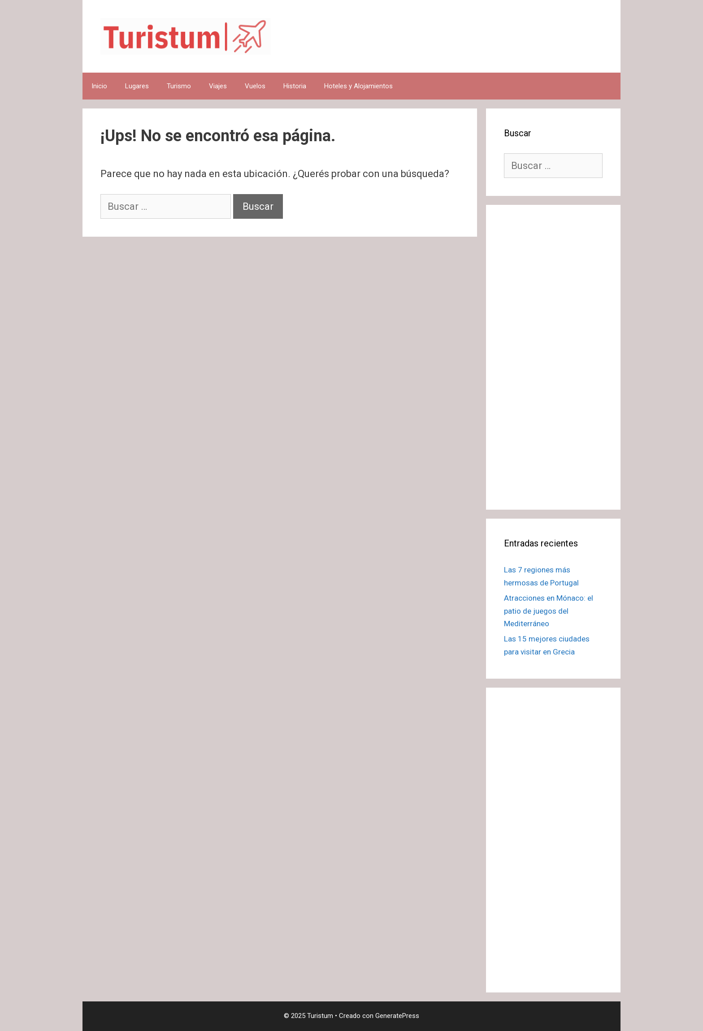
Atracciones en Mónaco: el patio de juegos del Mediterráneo (548, 610)
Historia (294, 86)
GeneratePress (397, 1016)
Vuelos (255, 86)
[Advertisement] (553, 357)
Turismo (179, 86)
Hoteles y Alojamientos (358, 86)
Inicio (99, 86)
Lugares (137, 86)
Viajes (218, 86)
